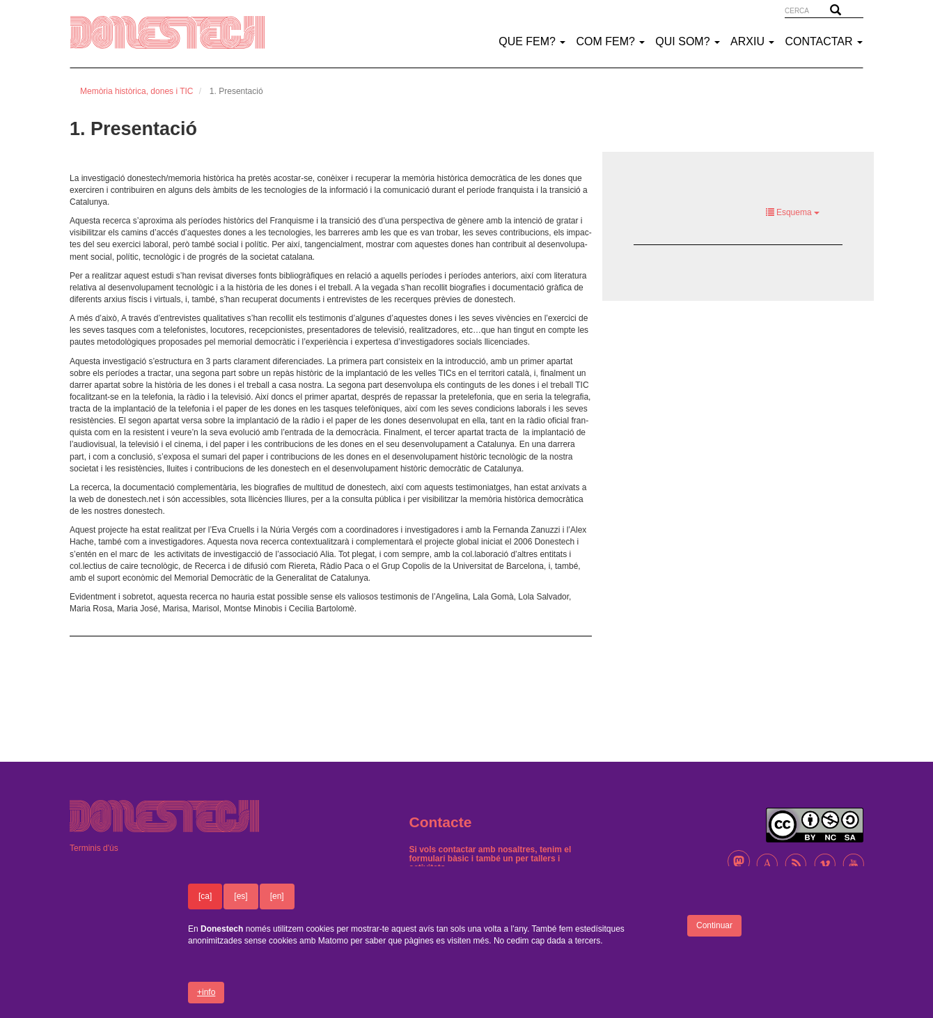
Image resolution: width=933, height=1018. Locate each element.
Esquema (793, 212)
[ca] (205, 906)
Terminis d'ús (94, 848)
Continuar (714, 935)
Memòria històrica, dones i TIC (137, 91)
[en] (277, 906)
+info (206, 1002)
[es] (240, 906)
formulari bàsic (439, 858)
